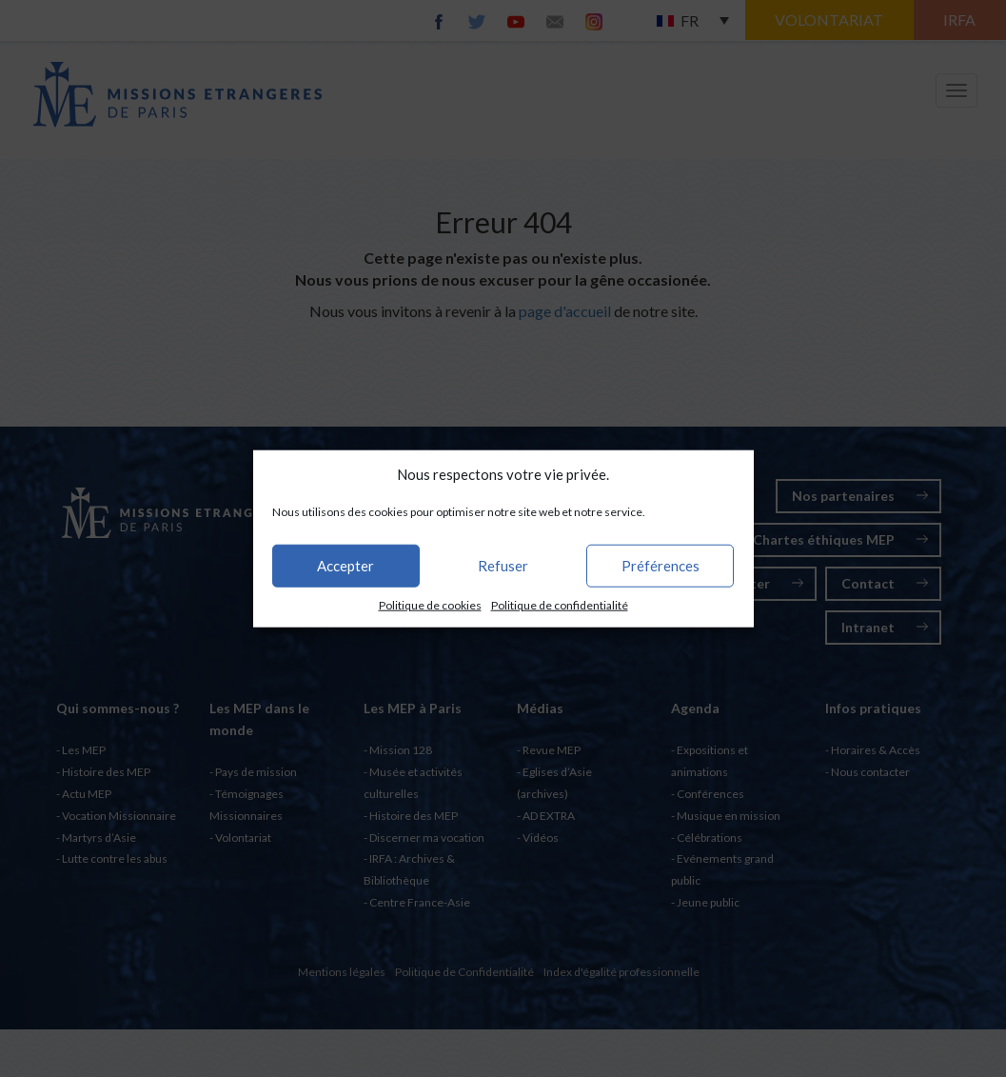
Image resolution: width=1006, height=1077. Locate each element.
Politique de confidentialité (559, 605)
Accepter (345, 565)
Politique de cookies (430, 605)
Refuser (503, 565)
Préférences (660, 565)
